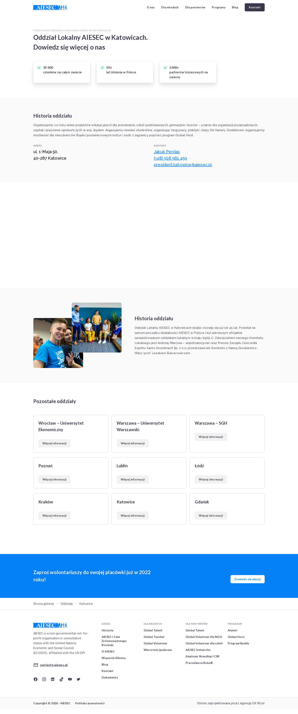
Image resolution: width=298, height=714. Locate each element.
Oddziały (67, 603)
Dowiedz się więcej (248, 579)
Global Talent (153, 630)
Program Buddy (238, 643)
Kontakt (255, 7)
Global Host (236, 636)
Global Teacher (154, 636)
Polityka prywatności (89, 703)
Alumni (232, 630)
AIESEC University (198, 649)
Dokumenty (110, 677)
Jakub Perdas (167, 151)
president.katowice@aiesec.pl (183, 164)
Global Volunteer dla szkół (204, 643)
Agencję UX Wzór (252, 703)
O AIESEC (108, 651)
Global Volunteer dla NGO (204, 636)
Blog (235, 7)
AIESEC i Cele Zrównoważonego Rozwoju (114, 641)
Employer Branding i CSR (203, 656)
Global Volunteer (155, 643)
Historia (107, 630)
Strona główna (43, 603)
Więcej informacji (54, 443)
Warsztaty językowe (158, 649)
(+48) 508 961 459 (170, 158)
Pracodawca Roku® (199, 662)
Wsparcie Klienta (114, 658)
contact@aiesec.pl (54, 665)
